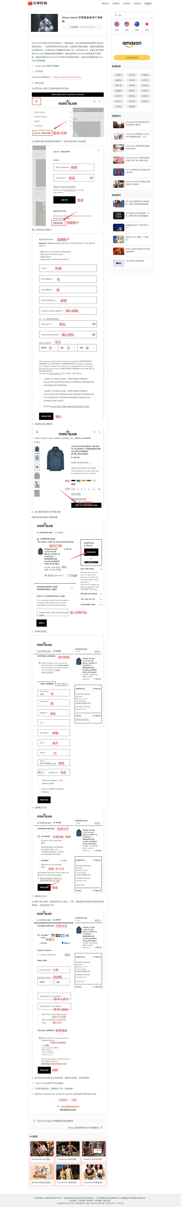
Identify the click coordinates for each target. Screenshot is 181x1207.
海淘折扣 (126, 3)
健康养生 (145, 101)
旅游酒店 (132, 91)
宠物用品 (132, 96)
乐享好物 (81, 1200)
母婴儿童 (118, 85)
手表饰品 (132, 80)
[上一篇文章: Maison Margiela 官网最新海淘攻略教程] (68, 1121)
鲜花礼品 (118, 101)
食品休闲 (118, 96)
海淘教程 (74, 27)
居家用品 (118, 80)
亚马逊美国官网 (132, 57)
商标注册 (106, 1200)
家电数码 (118, 91)
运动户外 (145, 80)
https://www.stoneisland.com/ (68, 77)
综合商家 (132, 85)
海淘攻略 (98, 1200)
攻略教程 (148, 3)
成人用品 (132, 101)
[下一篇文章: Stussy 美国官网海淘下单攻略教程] (68, 1127)
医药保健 (145, 85)
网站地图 (120, 1203)
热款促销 (137, 3)
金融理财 (132, 106)
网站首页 (105, 3)
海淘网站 (116, 3)
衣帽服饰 (118, 75)
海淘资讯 (63, 1100)
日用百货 (145, 91)
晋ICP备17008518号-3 (107, 1203)
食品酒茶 (145, 96)
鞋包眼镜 (145, 75)
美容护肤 (132, 75)
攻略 (74, 1100)
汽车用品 (118, 106)
